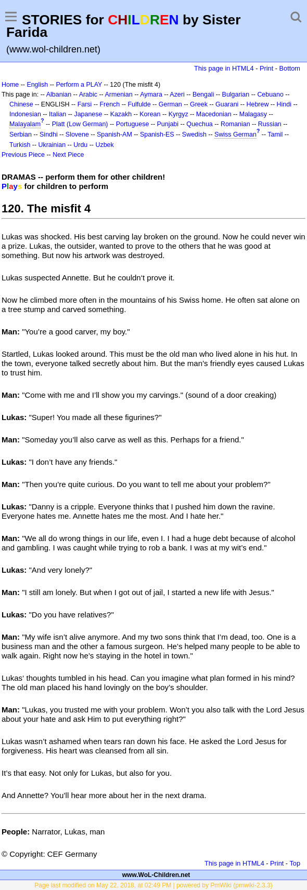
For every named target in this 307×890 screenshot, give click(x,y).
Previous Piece (23, 154)
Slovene (77, 134)
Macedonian (214, 114)
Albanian (58, 94)
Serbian (20, 134)
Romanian (235, 124)
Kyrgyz (178, 114)
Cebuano (270, 94)
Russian (270, 124)
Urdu (80, 145)
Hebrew (258, 104)
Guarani (226, 104)
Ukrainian (52, 145)
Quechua (199, 124)
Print (266, 68)
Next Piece (68, 154)
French (109, 104)
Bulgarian (236, 94)
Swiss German (235, 134)
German (170, 104)
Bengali (203, 94)
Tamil (275, 134)
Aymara (151, 94)
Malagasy (253, 114)
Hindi (284, 104)
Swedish (194, 134)
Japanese (88, 114)
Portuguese (132, 124)
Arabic (88, 94)
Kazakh (121, 114)
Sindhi (49, 134)
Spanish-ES (157, 134)
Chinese (21, 104)
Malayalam (25, 124)
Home (10, 84)
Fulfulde (138, 104)
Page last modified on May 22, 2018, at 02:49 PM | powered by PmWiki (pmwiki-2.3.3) (153, 885)
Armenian (118, 94)
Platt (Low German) (80, 124)
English (37, 84)
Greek (199, 104)
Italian (57, 114)
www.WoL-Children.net (156, 875)
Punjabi (168, 124)
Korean (149, 114)
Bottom (289, 68)
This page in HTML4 (224, 68)
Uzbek (104, 145)
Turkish (19, 145)
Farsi (85, 104)
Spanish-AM (114, 134)
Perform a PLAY (79, 84)
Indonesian (25, 114)
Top (294, 863)
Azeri (177, 94)
